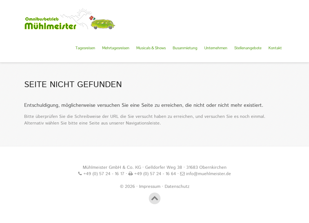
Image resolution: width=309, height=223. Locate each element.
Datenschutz (177, 186)
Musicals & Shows (151, 47)
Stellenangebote (248, 47)
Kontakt (275, 47)
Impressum (149, 186)
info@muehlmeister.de (208, 174)
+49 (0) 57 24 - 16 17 (103, 174)
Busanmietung (185, 47)
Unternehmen (215, 47)
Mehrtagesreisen (115, 47)
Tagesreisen (85, 47)
